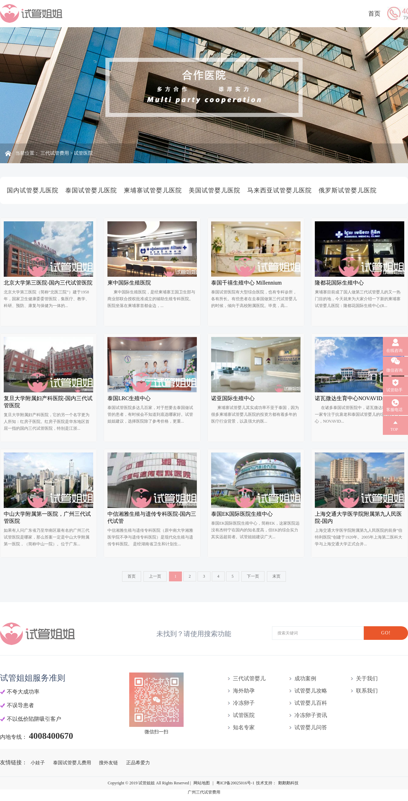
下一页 (253, 576)
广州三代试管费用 (204, 792)
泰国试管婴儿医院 (91, 190)
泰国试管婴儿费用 (72, 762)
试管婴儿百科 (310, 703)
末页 (276, 576)
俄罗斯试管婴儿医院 (348, 190)
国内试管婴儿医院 (32, 190)
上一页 (155, 576)
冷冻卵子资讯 (310, 715)
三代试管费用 (54, 153)
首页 (374, 13)
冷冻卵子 (244, 703)
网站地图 (201, 783)
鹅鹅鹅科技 (288, 783)
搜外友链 (109, 762)
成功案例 (305, 678)
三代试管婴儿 (249, 678)
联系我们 (367, 691)
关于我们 (367, 678)
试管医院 (83, 153)
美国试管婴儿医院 (214, 190)
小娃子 (38, 762)
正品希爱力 (138, 762)
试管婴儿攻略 (310, 691)
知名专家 (244, 727)
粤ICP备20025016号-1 (235, 783)
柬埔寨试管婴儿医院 (153, 190)
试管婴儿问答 (310, 727)
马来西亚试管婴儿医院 (279, 190)
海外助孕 (244, 691)
